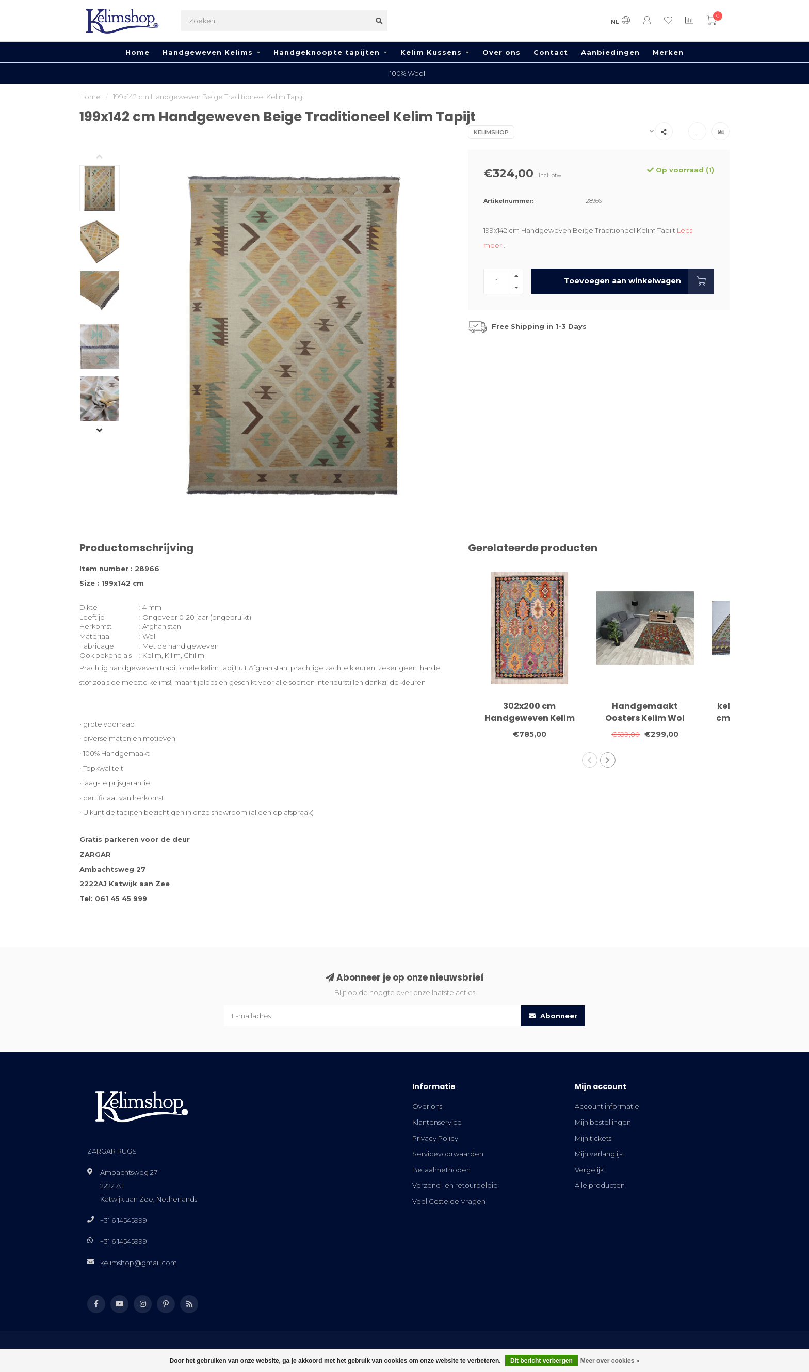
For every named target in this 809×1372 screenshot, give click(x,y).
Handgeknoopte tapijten (326, 52)
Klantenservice (437, 1122)
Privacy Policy (435, 1138)
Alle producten (600, 1185)
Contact (550, 52)
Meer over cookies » (610, 1360)
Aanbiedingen (610, 52)
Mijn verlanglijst (600, 1153)
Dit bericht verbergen (541, 1360)
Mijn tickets (593, 1138)
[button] (107, 157)
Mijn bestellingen (603, 1122)
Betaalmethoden (441, 1169)
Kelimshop (491, 132)
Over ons (501, 52)
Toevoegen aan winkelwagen (639, 281)
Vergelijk (589, 1169)
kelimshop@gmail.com (138, 1262)
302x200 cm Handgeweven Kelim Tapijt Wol (529, 718)
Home (137, 52)
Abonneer (553, 1016)
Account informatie (607, 1106)
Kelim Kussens (431, 52)
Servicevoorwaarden (447, 1153)
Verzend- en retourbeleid (455, 1185)
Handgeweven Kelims (208, 52)
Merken (668, 52)
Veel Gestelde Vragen (449, 1201)
